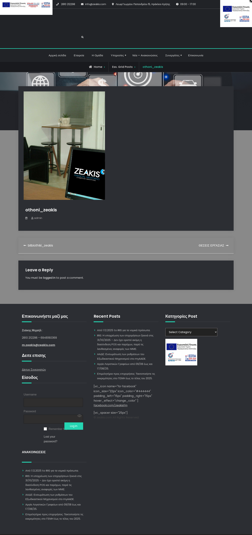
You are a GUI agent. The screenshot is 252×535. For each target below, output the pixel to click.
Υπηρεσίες (117, 43)
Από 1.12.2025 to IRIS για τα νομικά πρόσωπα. (52, 460)
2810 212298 (68, 4)
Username (30, 381)
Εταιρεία (79, 43)
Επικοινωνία (195, 43)
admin (38, 205)
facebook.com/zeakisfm (110, 393)
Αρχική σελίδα (57, 43)
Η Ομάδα (97, 43)
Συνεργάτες (172, 43)
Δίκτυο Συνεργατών (34, 357)
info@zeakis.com (95, 4)
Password (30, 399)
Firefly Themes (148, 529)
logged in (49, 265)
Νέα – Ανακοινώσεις (145, 43)
